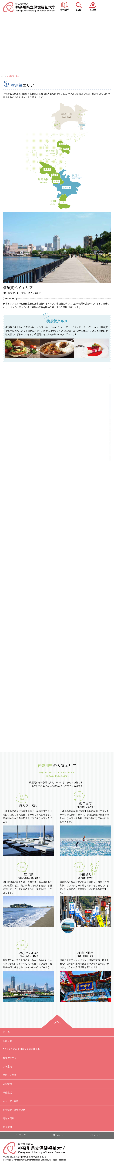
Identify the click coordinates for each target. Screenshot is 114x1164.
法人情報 (7, 1127)
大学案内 (7, 1066)
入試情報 (7, 1084)
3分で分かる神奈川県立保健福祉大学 (21, 1049)
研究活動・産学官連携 (14, 1110)
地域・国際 (8, 1118)
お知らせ (7, 1040)
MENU (107, 7)
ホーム (3, 76)
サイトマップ (19, 1135)
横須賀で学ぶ (9, 1058)
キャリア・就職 (11, 1101)
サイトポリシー (95, 1135)
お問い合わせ (57, 1135)
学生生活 (7, 1092)
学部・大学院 (9, 1075)
